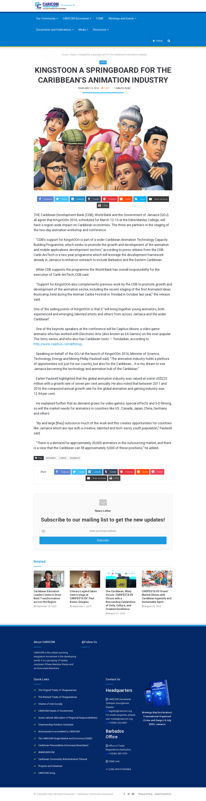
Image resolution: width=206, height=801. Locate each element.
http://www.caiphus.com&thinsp (58, 344)
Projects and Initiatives (50, 766)
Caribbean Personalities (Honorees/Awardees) (63, 745)
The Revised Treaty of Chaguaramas (57, 697)
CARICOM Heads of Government (55, 711)
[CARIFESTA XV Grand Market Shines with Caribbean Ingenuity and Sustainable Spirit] (157, 579)
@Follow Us (89, 642)
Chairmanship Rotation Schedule (55, 724)
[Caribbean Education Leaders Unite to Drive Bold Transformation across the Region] (49, 579)
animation (51, 458)
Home (63, 54)
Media (82, 29)
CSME (99, 18)
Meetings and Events (121, 18)
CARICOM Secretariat (76, 18)
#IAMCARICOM (46, 752)
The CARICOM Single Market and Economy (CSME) (65, 738)
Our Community (45, 18)
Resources (99, 29)
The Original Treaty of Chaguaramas (57, 690)
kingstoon (75, 458)
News (73, 54)
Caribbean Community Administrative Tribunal (62, 759)
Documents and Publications (53, 29)
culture (62, 458)
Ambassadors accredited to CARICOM (59, 731)
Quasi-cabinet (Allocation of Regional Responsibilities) (67, 717)
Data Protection (163, 794)
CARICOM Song (46, 773)
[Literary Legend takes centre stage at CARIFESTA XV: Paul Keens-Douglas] (85, 579)
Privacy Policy (145, 794)
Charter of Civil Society (50, 704)
